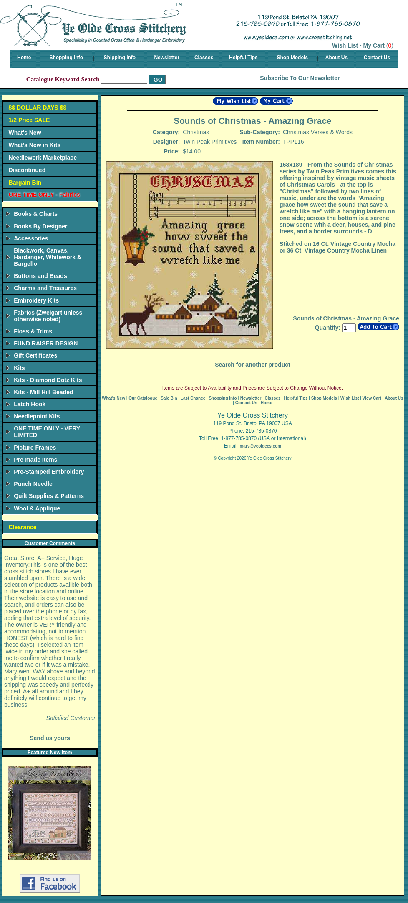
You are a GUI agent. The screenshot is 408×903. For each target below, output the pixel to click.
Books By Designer (40, 226)
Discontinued (27, 170)
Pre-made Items (35, 459)
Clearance (23, 527)
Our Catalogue (142, 398)
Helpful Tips (243, 57)
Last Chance (193, 398)
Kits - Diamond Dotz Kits (48, 380)
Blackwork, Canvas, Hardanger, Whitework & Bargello (47, 257)
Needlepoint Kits (37, 416)
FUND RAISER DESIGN (46, 343)
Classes (203, 57)
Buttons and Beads (40, 276)
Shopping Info (66, 57)
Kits (19, 368)
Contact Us (377, 57)
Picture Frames (35, 447)
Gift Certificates (35, 355)
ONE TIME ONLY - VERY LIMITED (47, 431)
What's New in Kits (35, 145)
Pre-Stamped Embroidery (49, 471)
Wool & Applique (37, 508)
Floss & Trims (33, 331)
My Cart (374, 45)
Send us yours (50, 738)
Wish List (345, 45)
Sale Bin (169, 398)
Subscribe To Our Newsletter (300, 78)
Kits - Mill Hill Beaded (43, 392)
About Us (336, 57)
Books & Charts (36, 213)
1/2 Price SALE (29, 120)
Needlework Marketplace (43, 157)
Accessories (31, 238)
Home (24, 57)
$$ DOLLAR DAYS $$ (38, 107)
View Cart (372, 398)
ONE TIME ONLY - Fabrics (44, 194)
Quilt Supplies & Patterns (49, 496)
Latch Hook (29, 404)
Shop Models (292, 57)
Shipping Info (120, 57)
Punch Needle (33, 483)
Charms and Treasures (45, 288)
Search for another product (252, 364)
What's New (25, 132)
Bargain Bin (25, 182)
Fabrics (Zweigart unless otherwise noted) (48, 316)
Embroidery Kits (36, 300)
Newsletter (166, 57)
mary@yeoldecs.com (260, 446)
